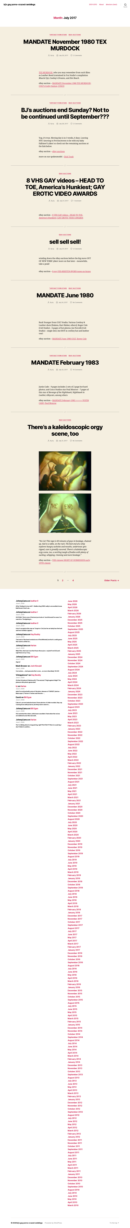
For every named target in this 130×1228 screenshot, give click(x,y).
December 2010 (75, 1177)
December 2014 (75, 1028)
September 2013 (75, 1074)
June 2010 (72, 1196)
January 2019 (74, 878)
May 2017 (72, 937)
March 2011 (73, 1168)
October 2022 (74, 738)
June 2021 (72, 788)
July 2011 (72, 1155)
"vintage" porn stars (58, 35)
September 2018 (75, 888)
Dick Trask (69, 157)
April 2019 (72, 869)
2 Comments (77, 55)
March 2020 (73, 835)
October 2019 (74, 850)
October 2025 (74, 626)
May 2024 (72, 679)
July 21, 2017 (63, 441)
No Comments (77, 302)
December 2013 (75, 1065)
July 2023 (72, 710)
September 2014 (75, 1037)
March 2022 (73, 760)
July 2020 (72, 822)
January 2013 (74, 1099)
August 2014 (73, 1040)
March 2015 (73, 1018)
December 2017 (75, 916)
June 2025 (72, 638)
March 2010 (73, 1205)
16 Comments (77, 370)
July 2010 (72, 1193)
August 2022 (74, 744)
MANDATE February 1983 (65, 362)
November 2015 (75, 993)
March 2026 (73, 610)
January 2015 (74, 1025)
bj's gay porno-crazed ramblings (19, 4)
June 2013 (72, 1084)
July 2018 (72, 894)
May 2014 (72, 1050)
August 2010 (73, 1190)
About (101, 4)
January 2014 (74, 1062)
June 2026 (72, 601)
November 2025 (75, 623)
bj (53, 55)
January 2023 (74, 729)
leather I (34, 612)
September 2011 (75, 1149)
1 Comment (77, 201)
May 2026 (72, 604)
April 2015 (72, 1015)
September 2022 (75, 741)
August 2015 (73, 1003)
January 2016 (74, 987)
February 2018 (74, 909)
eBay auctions (75, 35)
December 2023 (75, 694)
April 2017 (72, 941)
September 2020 (75, 816)
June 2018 (72, 897)
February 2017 (74, 947)
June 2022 (72, 751)
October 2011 (74, 1146)
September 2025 (75, 629)
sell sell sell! (65, 241)
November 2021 (75, 772)
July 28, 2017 (63, 124)
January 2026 (74, 617)
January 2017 (74, 950)
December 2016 (75, 953)
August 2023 (74, 707)
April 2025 (72, 645)
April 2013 (72, 1090)
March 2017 (73, 944)
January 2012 (74, 1137)
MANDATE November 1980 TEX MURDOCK (65, 45)
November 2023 (75, 698)
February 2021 (74, 800)
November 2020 (75, 810)
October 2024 (74, 663)
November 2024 (75, 660)
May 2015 (72, 1012)
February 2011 (74, 1171)
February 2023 (74, 726)
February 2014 (74, 1059)
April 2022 (72, 757)
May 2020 (72, 828)
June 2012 (72, 1121)
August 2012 (73, 1115)
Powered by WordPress (53, 1223)
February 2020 (74, 838)
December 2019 (75, 844)
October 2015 (74, 997)
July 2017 (72, 931)
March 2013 (73, 1093)
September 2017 (75, 925)
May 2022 (72, 754)
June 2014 (72, 1046)
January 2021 (74, 804)
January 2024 (74, 691)
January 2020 (74, 841)
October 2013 (74, 1071)
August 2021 (73, 782)
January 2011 (74, 1174)
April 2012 (72, 1127)
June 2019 (72, 863)
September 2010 (75, 1187)
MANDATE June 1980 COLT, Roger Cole (69, 339)
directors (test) (111, 4)
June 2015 (72, 1009)
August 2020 (74, 819)
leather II (34, 601)
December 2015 (75, 990)
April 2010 (72, 1202)
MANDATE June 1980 (65, 295)
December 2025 (75, 620)
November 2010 (75, 1180)
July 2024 (72, 673)
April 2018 (72, 903)
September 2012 (75, 1112)
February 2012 (74, 1134)
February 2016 (74, 984)
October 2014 (74, 1034)
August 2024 (74, 670)
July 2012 (72, 1118)
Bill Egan (34, 657)
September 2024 (75, 667)
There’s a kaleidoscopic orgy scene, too (65, 430)
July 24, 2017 (63, 302)
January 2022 (74, 766)
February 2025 (74, 651)
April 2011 (72, 1165)
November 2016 (75, 956)
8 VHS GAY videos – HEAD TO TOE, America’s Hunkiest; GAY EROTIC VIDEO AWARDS (65, 187)
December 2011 (75, 1140)
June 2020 (72, 825)
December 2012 (75, 1103)
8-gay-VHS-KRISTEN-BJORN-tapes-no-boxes (71, 271)
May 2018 (72, 900)
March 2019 (73, 872)
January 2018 (74, 912)
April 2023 (72, 719)
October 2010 (74, 1184)
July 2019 (72, 860)
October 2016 (74, 959)
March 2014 (73, 1056)
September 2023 (75, 704)
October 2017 (74, 922)
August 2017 (73, 928)
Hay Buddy (35, 634)
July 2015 (72, 1006)
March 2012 (73, 1131)
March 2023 (73, 723)
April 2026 (72, 607)
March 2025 (73, 648)
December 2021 (75, 769)
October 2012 (74, 1109)
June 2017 (72, 934)
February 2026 (74, 614)
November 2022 (75, 735)
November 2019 (75, 847)
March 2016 (73, 981)
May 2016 (72, 975)
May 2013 (72, 1087)
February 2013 (74, 1096)
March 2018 (73, 906)
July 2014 (72, 1043)
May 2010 (72, 1199)
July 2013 (72, 1081)
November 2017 (75, 919)
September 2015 (75, 1000)
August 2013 (73, 1078)
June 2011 (72, 1159)
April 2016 (72, 978)
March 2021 (73, 797)
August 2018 (73, 891)
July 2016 (72, 969)
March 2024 (73, 685)
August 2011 (73, 1152)
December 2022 (75, 732)
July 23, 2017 (63, 370)
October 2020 (74, 813)
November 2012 (75, 1106)
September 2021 (75, 779)
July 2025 (72, 635)
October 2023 (74, 701)
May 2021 (72, 791)
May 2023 (72, 716)
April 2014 (72, 1053)
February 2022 (74, 763)
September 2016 (75, 962)
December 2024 (75, 657)
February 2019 (74, 875)
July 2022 (72, 747)
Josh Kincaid (36, 666)
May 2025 (72, 642)
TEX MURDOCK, (46, 72)
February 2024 (74, 688)
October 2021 (74, 775)
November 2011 (75, 1143)
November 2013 (75, 1068)
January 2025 (74, 654)
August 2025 (74, 632)
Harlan (33, 645)
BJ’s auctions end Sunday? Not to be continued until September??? (65, 113)
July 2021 (72, 785)
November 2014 (75, 1031)
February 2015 (74, 1022)
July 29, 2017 (63, 55)
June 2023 (72, 713)
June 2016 (72, 972)
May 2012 (72, 1124)
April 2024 (72, 682)
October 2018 (74, 885)
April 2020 (72, 832)
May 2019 (72, 866)
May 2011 (72, 1162)
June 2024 (72, 676)
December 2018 (75, 881)
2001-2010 (93, 4)
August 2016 (73, 965)
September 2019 (75, 853)
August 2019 (73, 856)
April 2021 (72, 794)
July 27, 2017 (64, 201)
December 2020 (75, 807)
